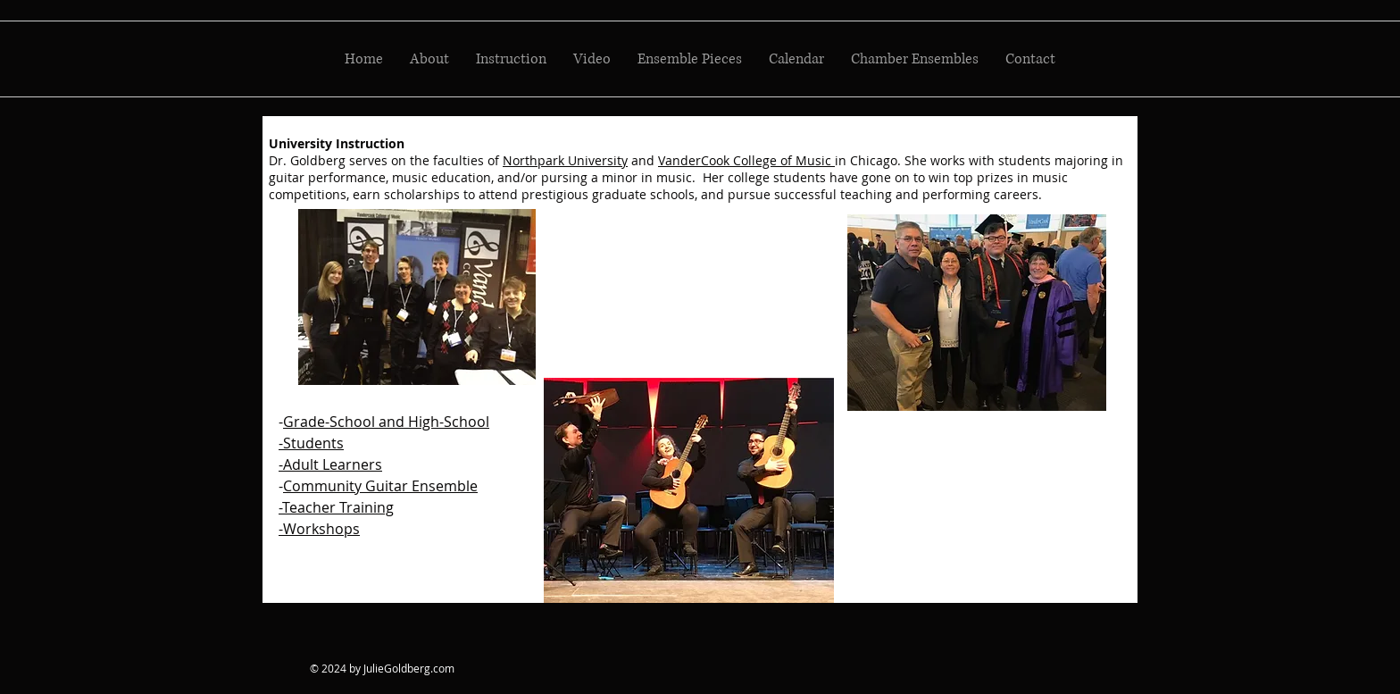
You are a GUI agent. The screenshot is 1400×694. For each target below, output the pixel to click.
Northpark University (565, 160)
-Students (311, 443)
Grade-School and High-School (386, 421)
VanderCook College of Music (746, 160)
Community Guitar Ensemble (380, 486)
